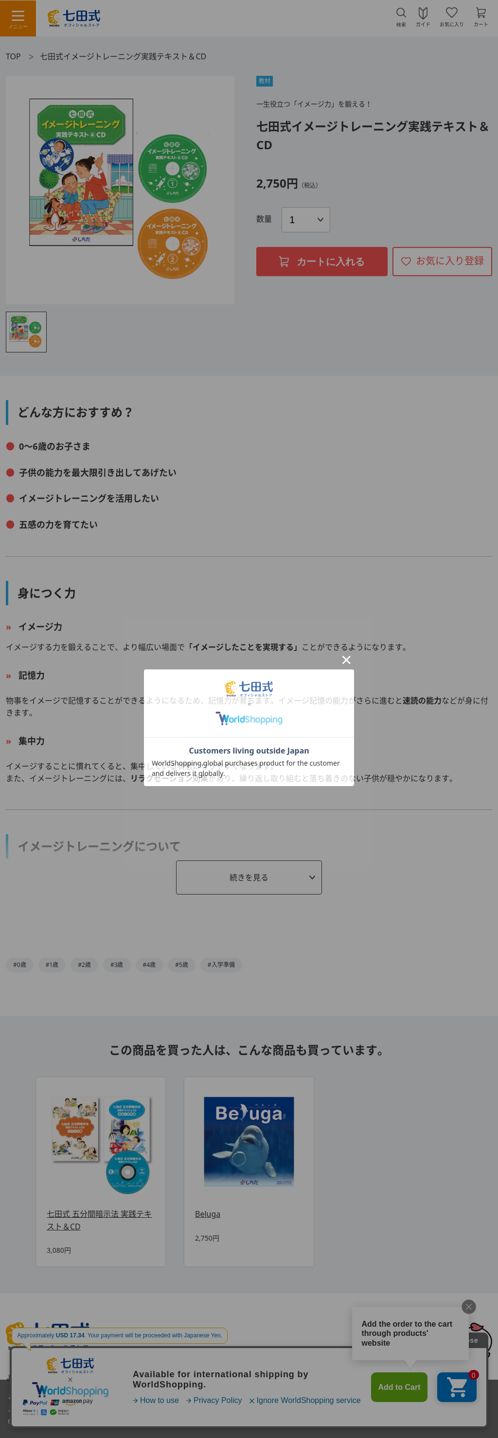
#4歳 (149, 965)
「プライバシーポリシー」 (138, 1421)
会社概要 (391, 1377)
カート (481, 24)
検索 (401, 24)
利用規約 (150, 1377)
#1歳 (52, 965)
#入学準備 (221, 965)
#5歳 (181, 965)
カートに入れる (322, 262)
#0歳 (19, 965)
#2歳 (84, 965)
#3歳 (117, 965)
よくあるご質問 (29, 1377)
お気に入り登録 (450, 260)
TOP (13, 56)
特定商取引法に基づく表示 (226, 1377)
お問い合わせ (95, 1377)
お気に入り (452, 24)
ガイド (423, 24)
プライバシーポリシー (322, 1377)
